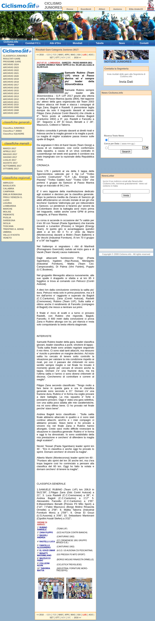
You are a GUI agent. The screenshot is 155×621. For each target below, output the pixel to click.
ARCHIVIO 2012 (11, 99)
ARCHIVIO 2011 (11, 102)
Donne (70, 9)
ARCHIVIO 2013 (11, 96)
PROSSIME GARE (12, 61)
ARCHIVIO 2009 (11, 107)
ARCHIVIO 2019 (11, 79)
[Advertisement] (16, 302)
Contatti (144, 43)
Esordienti (86, 9)
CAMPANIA (8, 191)
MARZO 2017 (9, 148)
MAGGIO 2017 (10, 154)
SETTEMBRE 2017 (12, 166)
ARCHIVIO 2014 (11, 93)
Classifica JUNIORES (14, 128)
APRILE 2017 (9, 151)
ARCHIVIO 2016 (11, 87)
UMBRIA (7, 232)
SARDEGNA (9, 220)
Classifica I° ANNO (12, 131)
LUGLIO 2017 (9, 160)
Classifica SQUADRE (13, 134)
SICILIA (7, 223)
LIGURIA (7, 203)
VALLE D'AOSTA (11, 235)
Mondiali (77, 43)
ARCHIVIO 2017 (11, 85)
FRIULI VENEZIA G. (12, 197)
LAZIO (6, 200)
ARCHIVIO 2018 (11, 82)
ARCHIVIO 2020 (11, 76)
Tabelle (100, 43)
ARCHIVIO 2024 (11, 64)
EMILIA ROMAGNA (12, 194)
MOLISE (7, 212)
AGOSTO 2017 (10, 163)
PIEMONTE (8, 214)
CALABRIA (8, 188)
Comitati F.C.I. (33, 43)
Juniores (117, 9)
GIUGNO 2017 (10, 157)
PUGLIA (7, 217)
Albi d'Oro (55, 43)
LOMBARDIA (9, 206)
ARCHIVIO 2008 (11, 110)
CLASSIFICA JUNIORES (15, 56)
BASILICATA (9, 185)
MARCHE (7, 209)
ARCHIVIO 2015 (11, 90)
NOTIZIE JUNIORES (118, 61)
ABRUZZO (8, 183)
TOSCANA (8, 226)
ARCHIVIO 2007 (11, 113)
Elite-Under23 (136, 9)
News (122, 43)
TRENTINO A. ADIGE (13, 229)
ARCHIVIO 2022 (11, 70)
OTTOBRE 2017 (11, 169)
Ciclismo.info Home (11, 43)
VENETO (7, 238)
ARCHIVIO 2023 (11, 67)
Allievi (102, 9)
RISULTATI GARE (11, 59)
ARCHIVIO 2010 (11, 104)
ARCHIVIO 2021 (11, 73)
